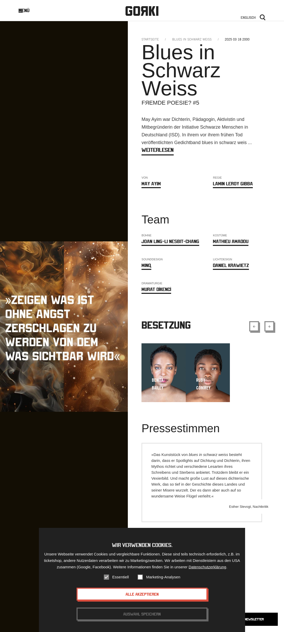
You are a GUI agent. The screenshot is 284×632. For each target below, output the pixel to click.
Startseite (150, 39)
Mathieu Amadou (230, 241)
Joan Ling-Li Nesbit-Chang (170, 241)
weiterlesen (157, 149)
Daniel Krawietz (231, 265)
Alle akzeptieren (142, 596)
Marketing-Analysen (163, 579)
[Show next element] (269, 326)
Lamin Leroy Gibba (233, 184)
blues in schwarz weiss (192, 39)
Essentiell (120, 579)
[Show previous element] (254, 326)
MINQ (146, 265)
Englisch (248, 17)
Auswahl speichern (142, 616)
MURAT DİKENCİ (156, 289)
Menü (28, 10)
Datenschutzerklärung (207, 569)
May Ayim (151, 184)
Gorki (142, 11)
